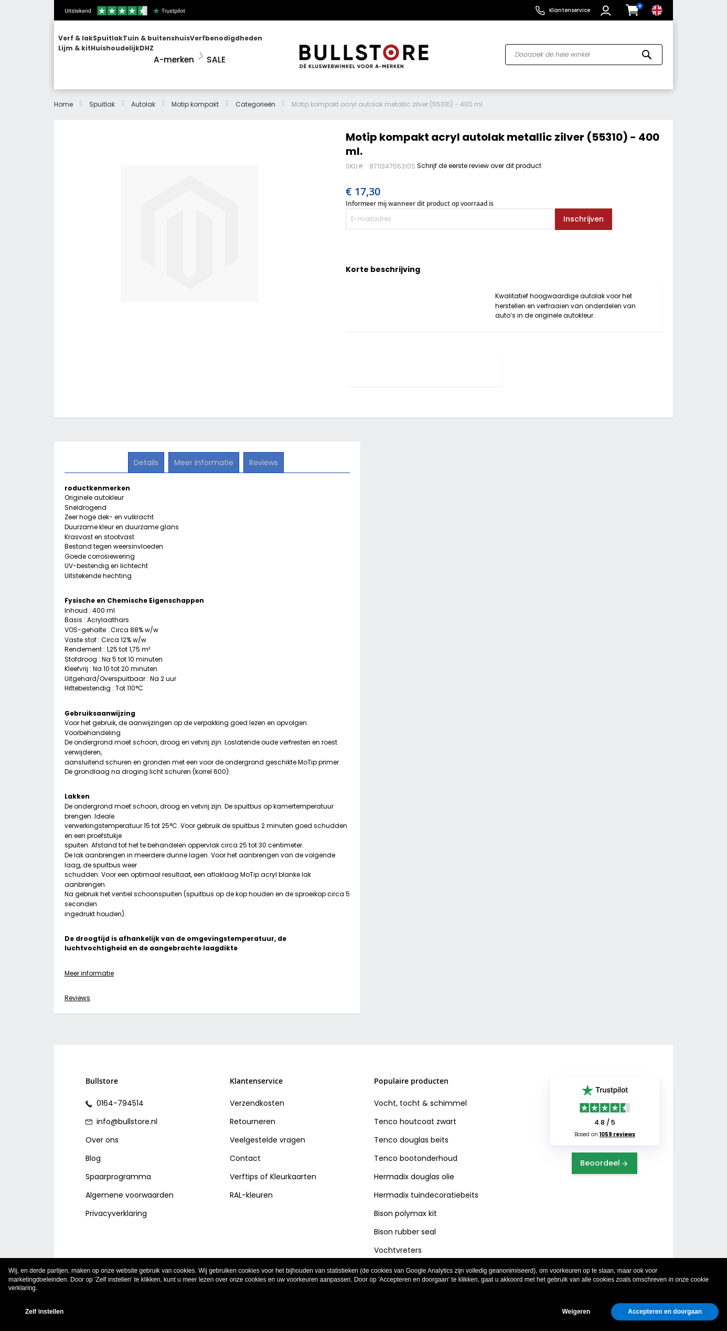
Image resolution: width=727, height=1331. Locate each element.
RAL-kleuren (251, 1186)
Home (63, 94)
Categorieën (255, 94)
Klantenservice (569, 10)
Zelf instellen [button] (44, 1311)
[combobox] (583, 50)
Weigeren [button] (576, 1311)
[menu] (171, 50)
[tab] (422, 361)
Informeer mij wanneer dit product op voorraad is (420, 194)
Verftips (244, 1167)
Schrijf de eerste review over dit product (479, 156)
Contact (245, 1149)
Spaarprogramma (118, 1167)
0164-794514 (119, 1094)
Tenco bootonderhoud (415, 1149)
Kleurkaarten (293, 1167)
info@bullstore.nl (125, 1112)
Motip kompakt (195, 94)
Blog (93, 1149)
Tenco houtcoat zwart (415, 1112)
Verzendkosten (257, 1094)
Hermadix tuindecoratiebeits (426, 1186)
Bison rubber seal (405, 1223)
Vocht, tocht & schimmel (420, 1094)
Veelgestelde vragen (267, 1131)
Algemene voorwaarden (129, 1186)
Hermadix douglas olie (414, 1167)
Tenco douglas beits (411, 1131)
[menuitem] (98, 50)
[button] (607, 10)
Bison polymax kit (405, 1204)
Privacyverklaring (116, 1204)
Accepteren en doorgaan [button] (665, 1311)
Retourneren (252, 1112)
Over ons (102, 1131)
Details (147, 452)
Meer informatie (89, 963)
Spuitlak (102, 94)
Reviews (77, 988)
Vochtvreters (398, 1241)
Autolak (143, 94)
